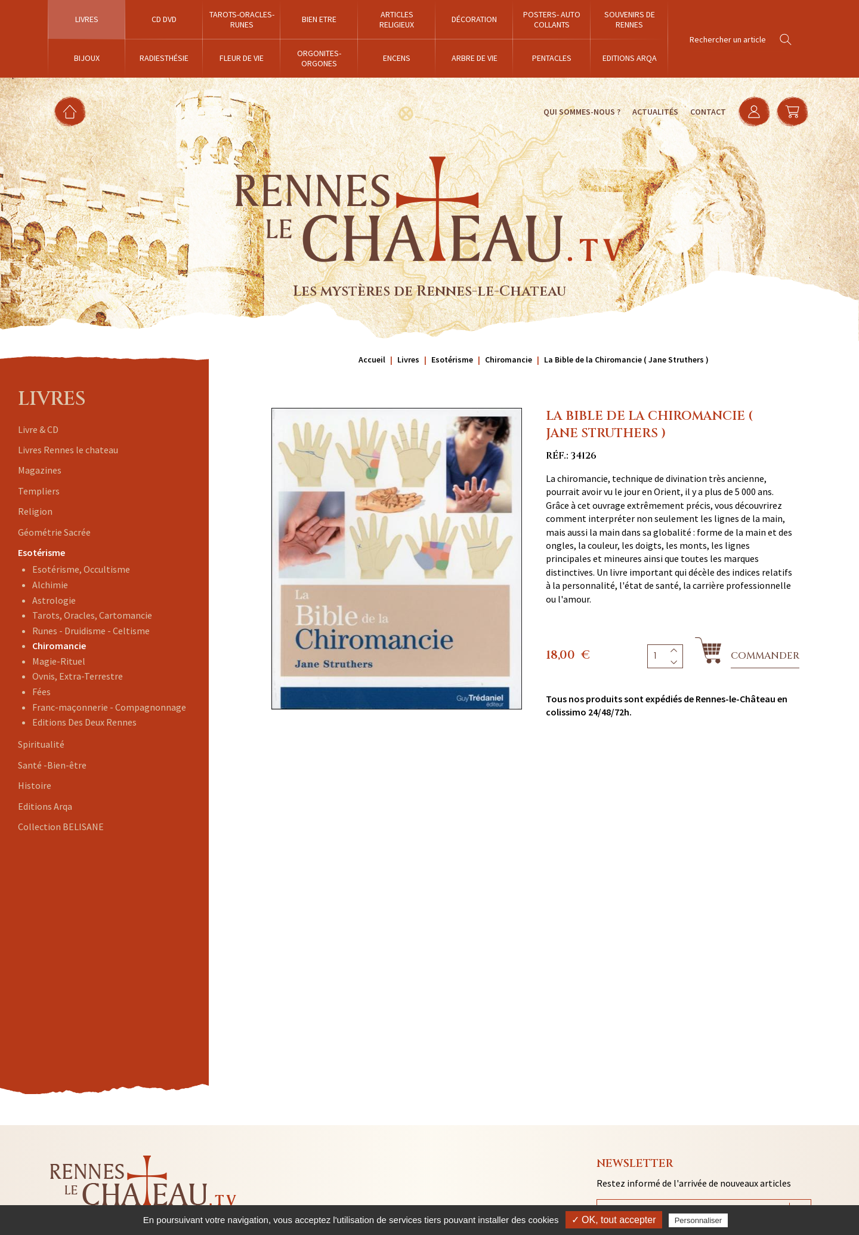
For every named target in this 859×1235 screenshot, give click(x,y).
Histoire (34, 785)
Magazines (39, 470)
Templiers (39, 491)
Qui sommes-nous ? (581, 111)
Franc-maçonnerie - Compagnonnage (109, 707)
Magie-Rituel (58, 661)
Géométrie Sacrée (54, 532)
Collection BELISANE (61, 826)
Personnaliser (698, 1220)
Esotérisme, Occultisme (81, 569)
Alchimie (50, 585)
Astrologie (54, 600)
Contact (708, 111)
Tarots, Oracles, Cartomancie (92, 615)
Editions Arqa (45, 806)
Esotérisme (41, 552)
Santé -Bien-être (52, 765)
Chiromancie (59, 646)
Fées (41, 692)
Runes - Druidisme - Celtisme (91, 631)
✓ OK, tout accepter (613, 1220)
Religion (35, 511)
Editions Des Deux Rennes (84, 722)
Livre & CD (38, 429)
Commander (765, 655)
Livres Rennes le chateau (68, 450)
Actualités (655, 111)
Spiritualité (41, 744)
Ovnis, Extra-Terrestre (77, 676)
